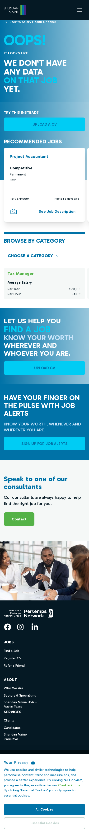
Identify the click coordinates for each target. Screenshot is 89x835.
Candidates (12, 728)
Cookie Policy (69, 785)
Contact (19, 519)
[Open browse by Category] (44, 256)
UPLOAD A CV (45, 124)
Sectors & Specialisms (20, 695)
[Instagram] (20, 627)
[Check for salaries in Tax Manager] (44, 283)
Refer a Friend (14, 666)
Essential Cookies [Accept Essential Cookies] (44, 823)
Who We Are (13, 688)
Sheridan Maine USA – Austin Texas (20, 704)
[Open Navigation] (79, 10)
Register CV (12, 658)
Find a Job (11, 651)
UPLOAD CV (44, 368)
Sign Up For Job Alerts (44, 443)
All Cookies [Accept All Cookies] (44, 809)
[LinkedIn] (34, 627)
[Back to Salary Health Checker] (32, 21)
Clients (9, 720)
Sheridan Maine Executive (15, 736)
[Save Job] (13, 211)
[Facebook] (7, 627)
